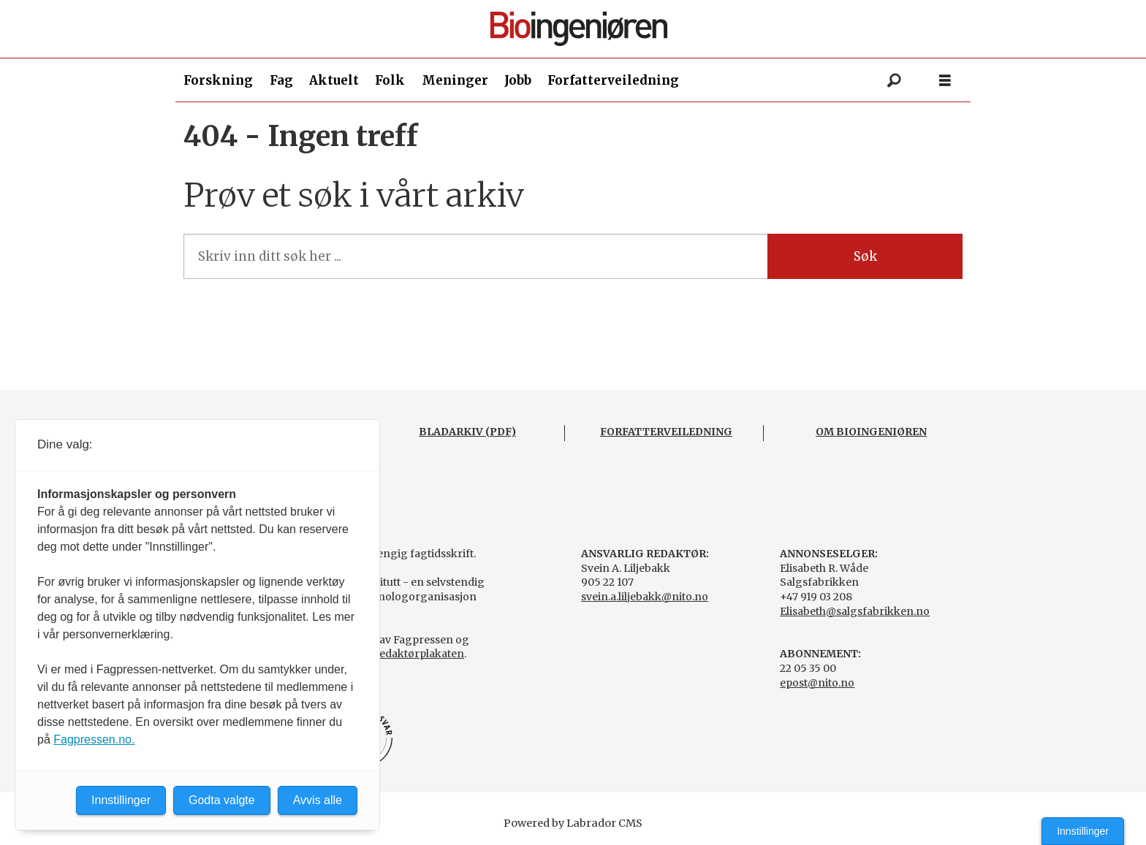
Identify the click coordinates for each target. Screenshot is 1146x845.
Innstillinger (1083, 831)
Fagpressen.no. (93, 739)
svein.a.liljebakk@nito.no (644, 596)
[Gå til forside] (579, 29)
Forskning (218, 80)
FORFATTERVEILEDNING (666, 431)
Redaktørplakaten (418, 653)
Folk (390, 80)
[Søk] (893, 80)
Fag (281, 80)
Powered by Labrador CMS (573, 823)
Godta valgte (222, 800)
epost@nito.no (817, 682)
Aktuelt (334, 80)
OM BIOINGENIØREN (871, 431)
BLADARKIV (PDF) (467, 431)
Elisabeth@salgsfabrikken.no (855, 611)
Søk (865, 256)
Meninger (455, 80)
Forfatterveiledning (613, 80)
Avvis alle (317, 800)
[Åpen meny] (945, 81)
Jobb (517, 80)
